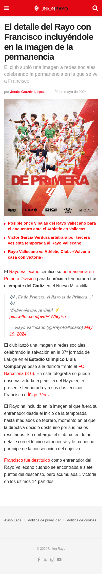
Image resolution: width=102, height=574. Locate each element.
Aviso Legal (13, 520)
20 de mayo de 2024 (70, 92)
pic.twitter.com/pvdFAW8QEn (38, 316)
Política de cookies (81, 520)
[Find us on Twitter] (45, 560)
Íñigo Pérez (39, 394)
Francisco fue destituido (27, 460)
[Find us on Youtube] (59, 560)
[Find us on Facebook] (39, 560)
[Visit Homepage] (51, 8)
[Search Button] (95, 8)
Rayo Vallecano (24, 271)
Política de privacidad (44, 520)
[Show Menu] (6, 8)
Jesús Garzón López (27, 92)
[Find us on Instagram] (52, 560)
